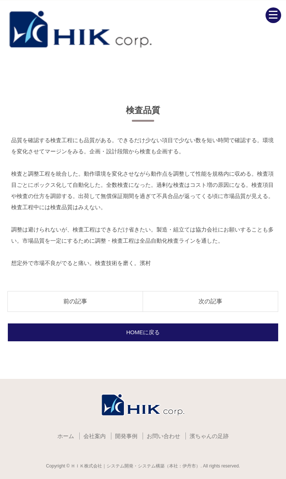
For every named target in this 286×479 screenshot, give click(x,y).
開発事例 (126, 436)
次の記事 (210, 301)
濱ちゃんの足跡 (209, 436)
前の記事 (75, 301)
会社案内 (94, 436)
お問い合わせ (163, 436)
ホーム (65, 436)
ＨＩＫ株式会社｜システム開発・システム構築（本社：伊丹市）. (136, 466)
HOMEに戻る (143, 332)
